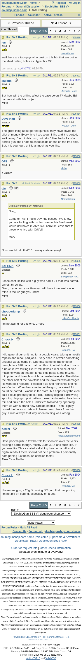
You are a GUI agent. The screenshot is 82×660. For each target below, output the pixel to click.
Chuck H (34, 423)
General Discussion (28, 6)
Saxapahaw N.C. (70, 276)
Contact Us (19, 531)
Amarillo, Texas (69, 91)
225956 (76, 306)
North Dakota (68, 199)
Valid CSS (50, 658)
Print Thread (9, 29)
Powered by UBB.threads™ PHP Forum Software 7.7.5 (40, 637)
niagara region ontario (69, 435)
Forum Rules (9, 527)
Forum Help (36, 531)
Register (59, 2)
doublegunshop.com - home (19, 2)
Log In (74, 2)
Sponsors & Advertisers (65, 537)
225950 (76, 183)
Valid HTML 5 (33, 658)
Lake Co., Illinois (70, 318)
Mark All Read (28, 527)
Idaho (64, 168)
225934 (76, 113)
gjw (36, 37)
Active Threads (53, 15)
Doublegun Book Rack (53, 540)
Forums (6, 6)
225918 (76, 37)
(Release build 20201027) (41, 639)
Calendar (33, 15)
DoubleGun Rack (26, 540)
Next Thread (61, 23)
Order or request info (24, 548)
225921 (76, 75)
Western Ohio (68, 125)
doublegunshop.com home (17, 537)
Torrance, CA (68, 350)
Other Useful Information (55, 548)
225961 (76, 334)
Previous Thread (20, 23)
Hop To (15, 509)
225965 (76, 423)
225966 (76, 470)
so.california (67, 53)
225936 (76, 156)
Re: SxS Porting (17, 37)
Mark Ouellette (31, 183)
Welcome (42, 537)
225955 (76, 261)
